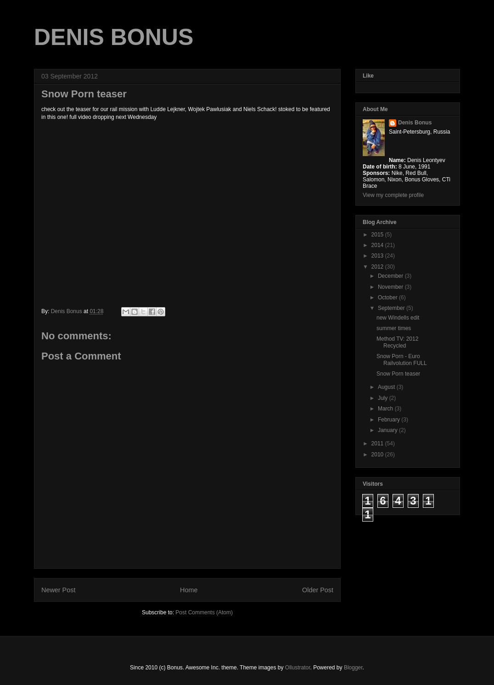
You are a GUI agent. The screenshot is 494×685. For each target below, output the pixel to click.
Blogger (353, 667)
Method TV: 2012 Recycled (397, 342)
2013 (378, 256)
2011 (378, 443)
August (387, 387)
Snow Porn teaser (398, 374)
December (391, 276)
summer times (393, 328)
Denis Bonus (415, 122)
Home (188, 590)
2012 (378, 267)
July (383, 398)
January (388, 430)
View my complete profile (393, 195)
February (389, 419)
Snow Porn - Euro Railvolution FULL (401, 359)
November (391, 287)
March (386, 408)
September (392, 308)
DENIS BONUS (113, 37)
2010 (378, 454)
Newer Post (58, 590)
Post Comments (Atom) (204, 612)
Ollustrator (297, 667)
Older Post (317, 590)
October (388, 297)
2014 (378, 245)
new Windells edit (397, 317)
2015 (378, 234)
